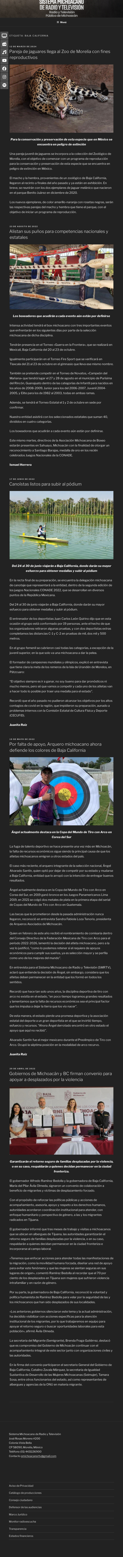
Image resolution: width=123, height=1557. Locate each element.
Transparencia (17, 1528)
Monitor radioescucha (22, 1521)
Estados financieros (21, 1536)
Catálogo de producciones (25, 1492)
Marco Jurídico (18, 1514)
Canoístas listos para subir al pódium (45, 484)
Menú (61, 22)
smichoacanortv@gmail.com (38, 1456)
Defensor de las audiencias (25, 1507)
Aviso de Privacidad (21, 1485)
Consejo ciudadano (21, 1500)
